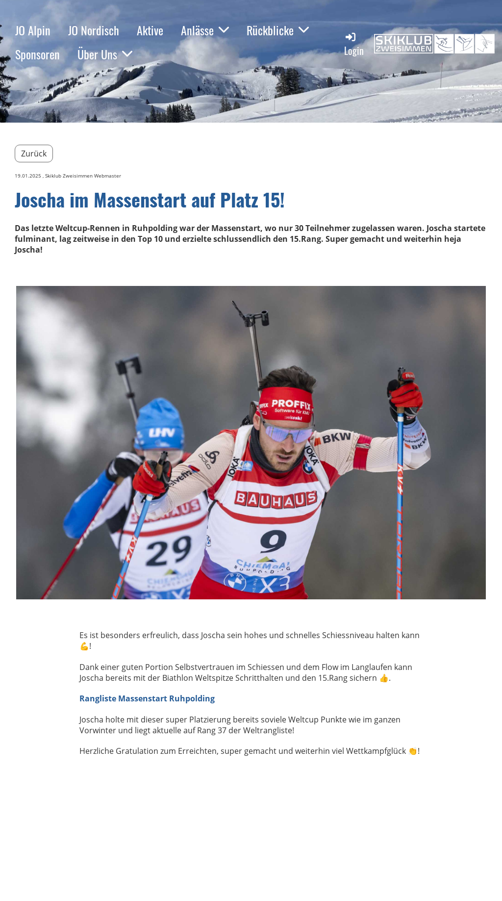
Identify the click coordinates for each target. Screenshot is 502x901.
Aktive (150, 30)
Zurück (34, 153)
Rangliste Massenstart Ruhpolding (147, 698)
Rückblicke (278, 30)
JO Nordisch (93, 30)
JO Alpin (32, 30)
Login (354, 44)
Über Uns (104, 54)
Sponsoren (37, 54)
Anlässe (205, 30)
